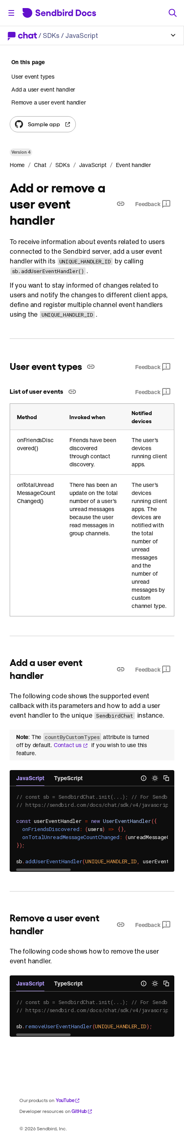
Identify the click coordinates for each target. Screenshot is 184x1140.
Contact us (71, 745)
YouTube (68, 1100)
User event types (32, 77)
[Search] (173, 13)
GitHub (81, 1111)
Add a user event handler (43, 89)
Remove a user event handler (48, 102)
